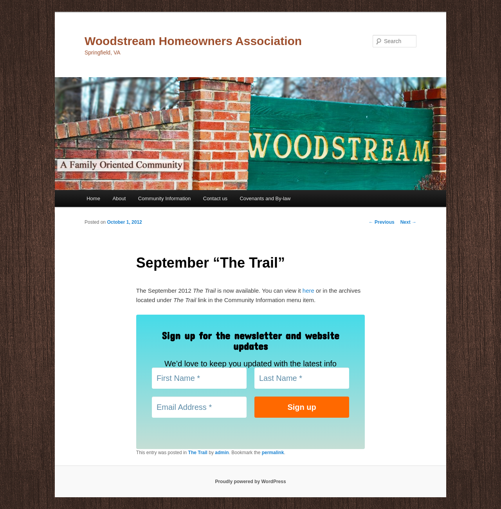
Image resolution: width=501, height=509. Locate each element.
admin (222, 452)
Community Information (164, 198)
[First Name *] (199, 378)
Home (93, 198)
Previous (382, 222)
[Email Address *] (199, 407)
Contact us (215, 198)
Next (408, 222)
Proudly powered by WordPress (250, 481)
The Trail (197, 452)
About (119, 198)
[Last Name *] (301, 378)
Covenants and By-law (265, 198)
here (308, 290)
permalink (273, 452)
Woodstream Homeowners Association (193, 40)
